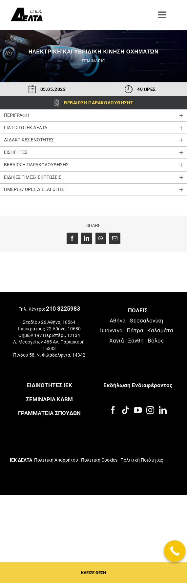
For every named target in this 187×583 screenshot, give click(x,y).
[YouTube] (138, 410)
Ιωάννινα (111, 330)
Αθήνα (118, 320)
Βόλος (156, 340)
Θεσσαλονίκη (146, 320)
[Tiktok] (125, 410)
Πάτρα (135, 330)
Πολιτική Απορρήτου (56, 460)
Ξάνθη (136, 340)
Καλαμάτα (160, 330)
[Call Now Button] (175, 551)
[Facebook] (113, 410)
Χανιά (116, 340)
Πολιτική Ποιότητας (141, 460)
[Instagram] (150, 410)
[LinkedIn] (163, 410)
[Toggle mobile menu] (162, 14)
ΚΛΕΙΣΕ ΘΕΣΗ (93, 572)
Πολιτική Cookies (99, 460)
